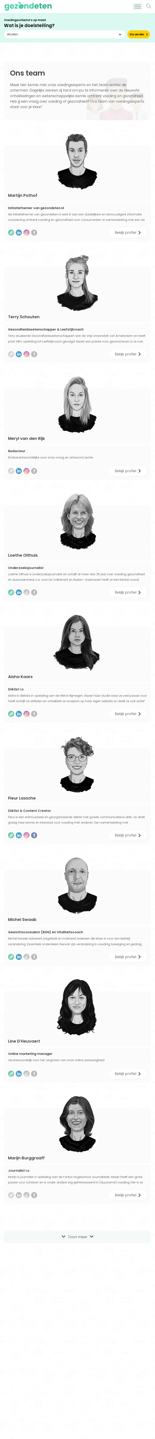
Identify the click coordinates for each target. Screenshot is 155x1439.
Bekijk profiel (128, 232)
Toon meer (77, 1236)
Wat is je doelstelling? (29, 25)
